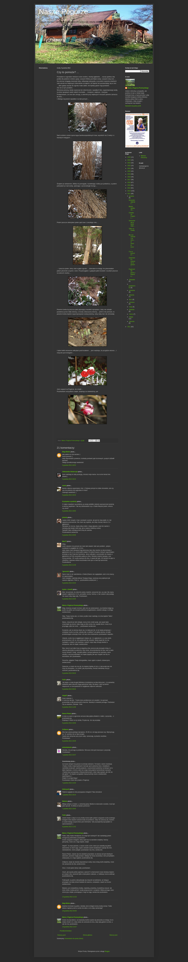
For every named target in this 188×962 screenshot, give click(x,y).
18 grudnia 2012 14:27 (69, 927)
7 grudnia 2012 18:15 (69, 795)
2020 (129, 171)
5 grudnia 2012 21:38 (69, 565)
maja (131, 307)
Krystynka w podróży (69, 501)
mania (64, 485)
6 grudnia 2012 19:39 (69, 741)
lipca (130, 299)
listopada (132, 279)
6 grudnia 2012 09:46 (69, 689)
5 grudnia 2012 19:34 (69, 495)
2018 (129, 177)
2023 (129, 163)
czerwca (131, 302)
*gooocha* (65, 571)
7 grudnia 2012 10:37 (69, 755)
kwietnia (131, 309)
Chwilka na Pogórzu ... (132, 215)
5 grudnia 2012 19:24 (69, 479)
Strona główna (87, 935)
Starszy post (113, 935)
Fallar (64, 679)
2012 (129, 193)
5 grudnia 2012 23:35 (69, 599)
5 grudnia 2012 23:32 (69, 583)
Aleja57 (64, 695)
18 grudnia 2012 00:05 (69, 911)
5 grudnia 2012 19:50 (69, 511)
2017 (129, 179)
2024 (129, 160)
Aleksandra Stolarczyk (70, 471)
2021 (129, 168)
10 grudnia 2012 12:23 (69, 897)
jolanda (64, 517)
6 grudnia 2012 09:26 (69, 673)
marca (131, 314)
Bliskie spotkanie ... (132, 208)
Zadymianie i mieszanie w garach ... (132, 262)
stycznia (131, 321)
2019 (129, 174)
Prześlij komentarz (66, 931)
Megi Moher (66, 452)
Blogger (107, 951)
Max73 (64, 541)
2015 (129, 185)
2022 (129, 165)
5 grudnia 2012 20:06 (69, 535)
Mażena (64, 801)
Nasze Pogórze (63, 12)
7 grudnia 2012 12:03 (69, 783)
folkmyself (65, 789)
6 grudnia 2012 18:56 (69, 723)
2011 (129, 327)
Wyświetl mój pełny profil (133, 106)
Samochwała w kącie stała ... (132, 223)
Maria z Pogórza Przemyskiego (72, 605)
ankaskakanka (67, 747)
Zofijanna (65, 729)
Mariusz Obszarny (144, 156)
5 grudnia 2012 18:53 (69, 465)
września (132, 290)
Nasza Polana (66, 713)
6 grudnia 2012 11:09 (69, 707)
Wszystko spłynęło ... (132, 201)
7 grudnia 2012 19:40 (69, 808)
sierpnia (131, 295)
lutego (131, 317)
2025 (129, 157)
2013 (129, 191)
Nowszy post (61, 935)
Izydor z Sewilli (67, 589)
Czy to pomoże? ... (132, 253)
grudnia (131, 196)
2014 (129, 188)
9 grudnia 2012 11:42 (69, 826)
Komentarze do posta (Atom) (74, 938)
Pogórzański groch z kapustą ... (132, 272)
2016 (129, 182)
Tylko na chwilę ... (132, 230)
